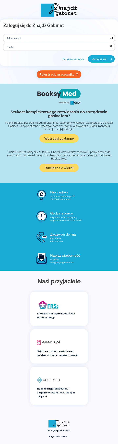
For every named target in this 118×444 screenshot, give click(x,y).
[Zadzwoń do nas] (56, 237)
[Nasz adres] (55, 195)
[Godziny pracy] (59, 216)
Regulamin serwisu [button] (59, 436)
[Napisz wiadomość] (58, 258)
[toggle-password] (111, 47)
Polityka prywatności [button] (59, 430)
